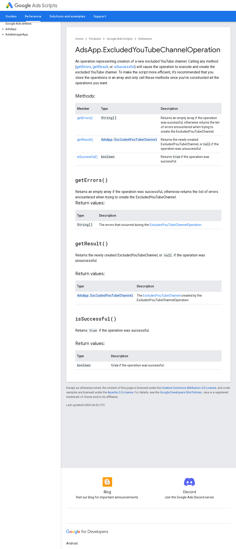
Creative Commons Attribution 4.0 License (189, 387)
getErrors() (85, 118)
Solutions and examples (67, 16)
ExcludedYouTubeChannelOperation (176, 225)
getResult (100, 67)
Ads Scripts (35, 5)
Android (72, 543)
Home (79, 38)
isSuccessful (124, 67)
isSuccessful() (87, 157)
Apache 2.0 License (120, 392)
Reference (145, 38)
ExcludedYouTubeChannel (162, 295)
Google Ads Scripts (119, 38)
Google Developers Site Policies (181, 392)
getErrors (83, 67)
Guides (11, 16)
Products (95, 38)
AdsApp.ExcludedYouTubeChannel (129, 139)
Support (100, 16)
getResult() (85, 139)
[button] (29, 29)
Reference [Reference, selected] (33, 16)
